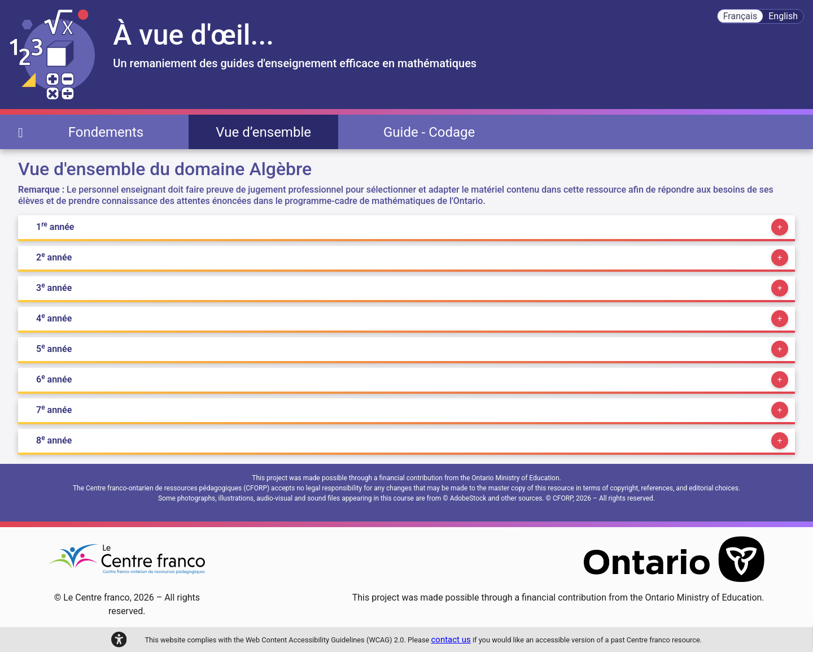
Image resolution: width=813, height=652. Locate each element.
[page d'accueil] (20, 132)
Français (740, 16)
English (783, 16)
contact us (451, 639)
